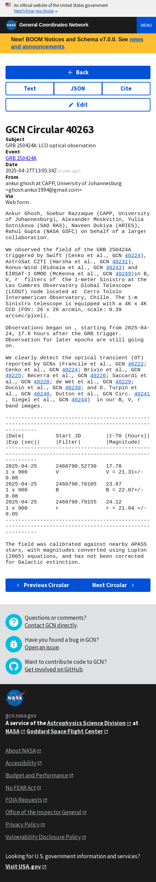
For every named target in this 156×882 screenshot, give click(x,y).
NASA (13, 731)
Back (78, 72)
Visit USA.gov (23, 866)
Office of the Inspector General (43, 812)
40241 (142, 394)
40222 (136, 364)
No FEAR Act (21, 787)
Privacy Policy (23, 824)
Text (30, 88)
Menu (146, 25)
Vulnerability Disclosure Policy (43, 837)
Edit (78, 104)
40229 (123, 382)
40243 (114, 267)
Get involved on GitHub (54, 669)
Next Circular (114, 585)
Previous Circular (42, 585)
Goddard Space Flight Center (65, 731)
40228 (42, 382)
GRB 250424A (21, 158)
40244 (79, 399)
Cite (126, 88)
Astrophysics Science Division (86, 723)
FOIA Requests (24, 800)
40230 (73, 387)
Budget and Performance (37, 775)
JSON (78, 88)
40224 (133, 255)
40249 (123, 273)
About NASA (21, 750)
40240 (42, 394)
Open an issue (42, 647)
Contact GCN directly (50, 625)
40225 (13, 375)
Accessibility (21, 763)
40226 (98, 375)
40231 (120, 261)
